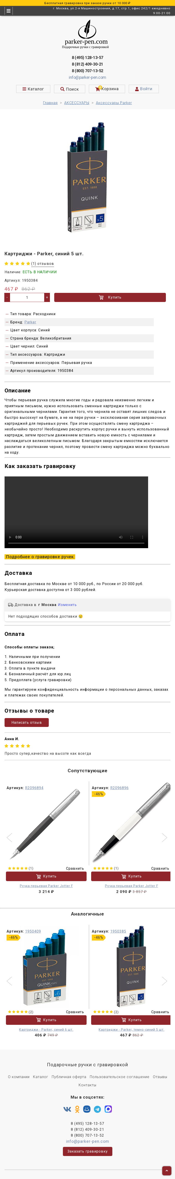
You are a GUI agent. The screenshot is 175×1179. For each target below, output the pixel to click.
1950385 (118, 931)
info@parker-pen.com (87, 77)
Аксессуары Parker (114, 103)
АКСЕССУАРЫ (76, 103)
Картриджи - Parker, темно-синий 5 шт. (132, 1029)
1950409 (33, 931)
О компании (19, 1077)
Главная (50, 103)
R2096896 (119, 788)
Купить (110, 297)
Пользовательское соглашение (119, 1077)
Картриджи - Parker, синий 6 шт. (46, 1029)
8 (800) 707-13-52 (87, 70)
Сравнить (72, 868)
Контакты (87, 1085)
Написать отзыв (26, 722)
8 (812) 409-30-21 (87, 64)
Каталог (40, 1077)
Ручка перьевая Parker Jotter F (46, 886)
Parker (30, 322)
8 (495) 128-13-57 (87, 57)
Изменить (67, 605)
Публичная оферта (69, 1077)
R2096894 (34, 788)
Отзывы (160, 1077)
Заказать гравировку (87, 1151)
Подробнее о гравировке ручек (40, 556)
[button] (10, 838)
